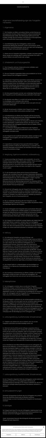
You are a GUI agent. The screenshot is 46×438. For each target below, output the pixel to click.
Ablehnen (23, 434)
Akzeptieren (8, 434)
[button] (43, 427)
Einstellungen (37, 434)
